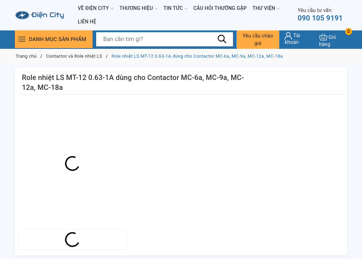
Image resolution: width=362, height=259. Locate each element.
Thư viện (266, 8)
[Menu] (21, 39)
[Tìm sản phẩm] (164, 39)
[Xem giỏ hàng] (333, 39)
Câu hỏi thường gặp (220, 8)
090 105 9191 (320, 14)
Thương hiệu (138, 8)
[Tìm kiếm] (222, 39)
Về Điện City (96, 8)
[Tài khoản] (299, 38)
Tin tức (175, 8)
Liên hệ (87, 21)
